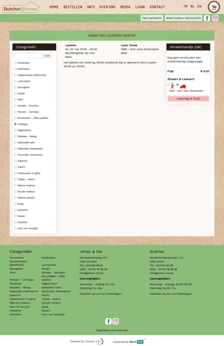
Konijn (19, 93)
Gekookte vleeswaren (28, 148)
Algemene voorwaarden (112, 330)
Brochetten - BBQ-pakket (31, 118)
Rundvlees (22, 62)
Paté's (19, 167)
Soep (19, 203)
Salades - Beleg (25, 136)
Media (125, 7)
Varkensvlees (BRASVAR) (30, 75)
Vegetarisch (22, 130)
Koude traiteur (24, 191)
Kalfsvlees (22, 68)
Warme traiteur (24, 185)
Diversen (20, 222)
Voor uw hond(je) (26, 228)
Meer (68, 57)
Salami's (20, 160)
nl (192, 6)
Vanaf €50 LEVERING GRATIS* (112, 35)
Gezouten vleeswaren (28, 154)
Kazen (19, 216)
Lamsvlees (22, 81)
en (199, 6)
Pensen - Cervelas (26, 111)
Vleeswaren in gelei (27, 173)
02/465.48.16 (94, 265)
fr (186, 6)
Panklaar (21, 124)
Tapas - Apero (24, 179)
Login (140, 7)
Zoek (47, 55)
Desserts (21, 209)
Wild (18, 99)
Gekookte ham (24, 142)
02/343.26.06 (164, 265)
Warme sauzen (25, 197)
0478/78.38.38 (97, 269)
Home (54, 7)
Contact (157, 7)
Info (91, 7)
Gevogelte (22, 87)
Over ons (107, 7)
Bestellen (73, 7)
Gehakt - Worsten (26, 105)
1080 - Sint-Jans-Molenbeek (186, 90)
